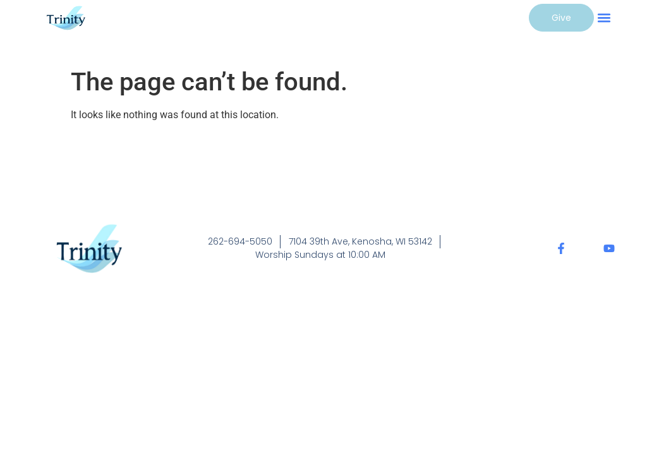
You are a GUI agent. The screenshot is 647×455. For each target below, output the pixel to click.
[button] (604, 17)
